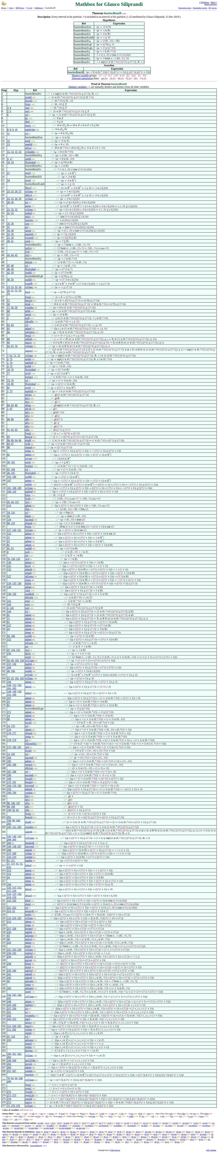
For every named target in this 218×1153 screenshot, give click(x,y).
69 (8, 342)
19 (12, 162)
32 (16, 209)
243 (9, 1005)
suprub (28, 831)
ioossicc (29, 220)
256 (14, 1029)
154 (13, 650)
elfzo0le (29, 321)
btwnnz (29, 1050)
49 (12, 269)
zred (27, 601)
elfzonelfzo (31, 743)
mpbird (28, 491)
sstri (27, 107)
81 (8, 387)
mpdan (28, 860)
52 (20, 290)
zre (26, 555)
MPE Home (20, 8)
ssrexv (28, 1022)
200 (18, 820)
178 (9, 740)
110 (14, 491)
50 (12, 272)
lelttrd (28, 693)
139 (14, 594)
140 (9, 846)
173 (9, 747)
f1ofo (28, 498)
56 (12, 307)
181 (19, 747)
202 (9, 823)
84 (8, 405)
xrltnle (28, 484)
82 (8, 454)
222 (14, 907)
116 (13, 512)
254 (14, 1026)
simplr (28, 573)
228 (14, 928)
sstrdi (28, 462)
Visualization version (200, 8)
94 (16, 440)
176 (9, 729)
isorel (28, 657)
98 (8, 447)
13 (8, 140)
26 (16, 191)
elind (27, 900)
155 (18, 650)
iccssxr (28, 458)
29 (20, 198)
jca (26, 202)
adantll (28, 974)
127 (9, 576)
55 (8, 293)
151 (9, 694)
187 (9, 771)
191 (14, 782)
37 (8, 227)
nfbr (27, 429)
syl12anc (29, 660)
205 (14, 839)
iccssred (29, 237)
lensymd (29, 785)
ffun (27, 509)
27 (20, 191)
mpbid (28, 213)
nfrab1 (28, 394)
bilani (28, 963)
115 (9, 918)
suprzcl (28, 350)
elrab (27, 304)
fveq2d (28, 778)
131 (9, 566)
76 (12, 369)
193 (9, 789)
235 (14, 953)
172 (9, 782)
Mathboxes (39, 8)
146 (14, 836)
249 (14, 1005)
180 (14, 747)
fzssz (27, 104)
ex (26, 1012)
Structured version (184, 8)
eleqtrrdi (29, 911)
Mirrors (3, 8)
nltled (28, 583)
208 (9, 850)
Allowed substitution (82, 78)
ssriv (27, 604)
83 (8, 443)
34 (8, 230)
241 (9, 974)
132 (9, 569)
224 (14, 918)
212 (9, 866)
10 (16, 129)
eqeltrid (29, 362)
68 (8, 339)
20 (8, 290)
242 (9, 977)
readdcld (29, 594)
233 (14, 949)
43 (8, 255)
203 (19, 827)
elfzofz (28, 262)
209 (14, 853)
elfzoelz (29, 597)
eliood (28, 895)
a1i (26, 114)
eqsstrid (29, 234)
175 (13, 726)
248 (9, 1001)
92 (12, 429)
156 (9, 653)
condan (28, 792)
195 (9, 827)
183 (13, 754)
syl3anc (29, 191)
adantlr (28, 569)
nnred (28, 314)
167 (9, 698)
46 (8, 269)
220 (14, 900)
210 (14, 857)
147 (19, 836)
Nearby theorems (210, 4)
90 (8, 419)
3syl (27, 255)
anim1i (28, 939)
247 (9, 998)
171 (9, 712)
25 (12, 191)
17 (11, 158)
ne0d (27, 311)
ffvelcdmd (30, 162)
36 (12, 223)
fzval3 (28, 722)
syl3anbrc (30, 151)
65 (8, 328)
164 (9, 681)
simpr (28, 450)
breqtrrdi (29, 843)
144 (9, 611)
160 (9, 667)
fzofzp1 (29, 377)
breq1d (28, 300)
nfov (27, 803)
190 (9, 778)
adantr (28, 454)
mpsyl (28, 1026)
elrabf (28, 440)
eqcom (28, 960)
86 (16, 405)
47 (8, 265)
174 (9, 733)
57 (8, 300)
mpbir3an (30, 129)
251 (9, 1012)
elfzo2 (28, 148)
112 (9, 1026)
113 (16, 502)
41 (12, 241)
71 (15, 355)
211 (13, 860)
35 (8, 223)
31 (8, 213)
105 (13, 473)
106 (14, 476)
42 (8, 272)
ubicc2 (28, 195)
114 (9, 505)
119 (13, 523)
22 (8, 234)
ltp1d (27, 566)
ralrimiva (30, 332)
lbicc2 (28, 187)
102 (13, 462)
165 (14, 688)
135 (14, 583)
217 (9, 890)
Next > (214, 2)
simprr (28, 1047)
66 (8, 332)
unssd (28, 230)
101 (9, 488)
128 (13, 559)
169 (9, 785)
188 (14, 771)
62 (8, 346)
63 (8, 325)
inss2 (27, 216)
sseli (27, 318)
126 (9, 887)
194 (14, 792)
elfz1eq (29, 768)
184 (9, 757)
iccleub (28, 674)
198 (13, 806)
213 (9, 870)
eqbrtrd (28, 970)
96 (20, 440)
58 (8, 304)
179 (14, 740)
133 (9, 857)
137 (9, 853)
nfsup (28, 405)
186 (14, 764)
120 (14, 530)
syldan (28, 853)
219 (14, 897)
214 (9, 897)
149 (9, 685)
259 (9, 1040)
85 (12, 405)
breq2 (28, 335)
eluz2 (28, 125)
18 (8, 162)
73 (11, 359)
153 (14, 685)
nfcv (27, 398)
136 (19, 583)
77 (8, 373)
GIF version (212, 8)
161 (9, 688)
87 (11, 408)
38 (12, 230)
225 (19, 918)
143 (12, 608)
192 (19, 785)
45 (16, 255)
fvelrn (28, 526)
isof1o (28, 248)
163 (22, 678)
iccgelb (28, 283)
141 (9, 601)
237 (9, 1008)
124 (9, 894)
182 (9, 764)
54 (20, 287)
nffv (27, 419)
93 (16, 429)
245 (14, 995)
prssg (28, 206)
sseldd (28, 272)
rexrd (28, 173)
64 (12, 325)
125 (14, 894)
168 (9, 792)
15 (16, 151)
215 (14, 887)
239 (9, 970)
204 (9, 839)
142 (9, 604)
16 (20, 151)
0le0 (27, 121)
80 (12, 384)
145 (9, 836)
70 (16, 346)
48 (12, 265)
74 (11, 362)
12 (8, 151)
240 (14, 970)
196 (13, 803)
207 (19, 846)
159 (14, 664)
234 (19, 949)
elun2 (28, 904)
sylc (27, 747)
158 (22, 660)
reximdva (30, 1015)
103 (9, 476)
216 (19, 887)
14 (12, 151)
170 (14, 785)
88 (12, 419)
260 (9, 1054)
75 (11, 366)
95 (8, 436)
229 (9, 932)
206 (9, 843)
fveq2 (28, 297)
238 (9, 963)
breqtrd (28, 782)
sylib (27, 443)
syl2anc (29, 209)
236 (9, 956)
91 (8, 429)
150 (19, 685)
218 (14, 890)
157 (9, 664)
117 (9, 530)
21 (8, 173)
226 (9, 1019)
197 (18, 803)
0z (26, 118)
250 (14, 1008)
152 (9, 639)
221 (9, 907)
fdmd (28, 516)
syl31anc (29, 838)
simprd (28, 447)
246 (19, 995)
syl (26, 265)
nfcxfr (28, 408)
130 (9, 562)
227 (9, 928)
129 (18, 559)
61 (11, 355)
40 (8, 241)
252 (9, 1015)
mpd (27, 1019)
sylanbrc (29, 307)
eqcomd (29, 519)
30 (12, 202)
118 (9, 519)
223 (9, 911)
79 (12, 380)
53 (16, 287)
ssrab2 (28, 97)
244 (9, 995)
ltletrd (28, 686)
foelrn (28, 914)
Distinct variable (80, 75)
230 (9, 953)
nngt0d (28, 144)
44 (12, 255)
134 (9, 583)
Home (11, 8)
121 (19, 530)
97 (12, 443)
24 (8, 180)
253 (14, 1019)
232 (9, 942)
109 (19, 488)
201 (9, 817)
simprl (28, 1043)
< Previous (204, 2)
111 (9, 1029)
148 (9, 691)
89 (12, 440)
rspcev (28, 342)
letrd (27, 292)
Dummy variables (78, 86)
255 (19, 1026)
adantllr (29, 956)
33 (12, 213)
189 (9, 775)
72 (18, 355)
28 (8, 202)
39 (12, 234)
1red (27, 590)
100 (9, 491)
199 (9, 810)
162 (17, 678)
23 (8, 191)
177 (14, 733)
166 (14, 694)
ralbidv (28, 339)
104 (13, 469)
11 (8, 133)
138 (9, 594)
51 (16, 290)
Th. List (29, 8)
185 (9, 761)
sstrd (27, 241)
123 (9, 900)
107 (9, 480)
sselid (28, 158)
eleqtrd (28, 523)
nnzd (27, 140)
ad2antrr (29, 576)
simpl (28, 967)
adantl (28, 328)
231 (9, 949)
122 (9, 533)
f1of (27, 251)
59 (16, 307)
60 (8, 311)
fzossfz (28, 100)
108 (14, 488)
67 (12, 346)
